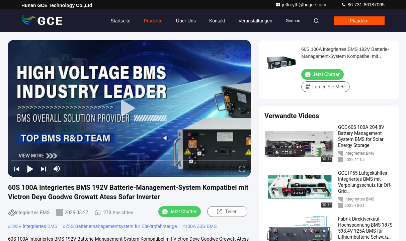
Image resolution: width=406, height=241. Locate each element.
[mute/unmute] (57, 169)
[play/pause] (30, 169)
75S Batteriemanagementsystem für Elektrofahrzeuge (121, 226)
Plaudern (359, 20)
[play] (129, 108)
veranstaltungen (255, 20)
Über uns (186, 20)
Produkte (153, 20)
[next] (43, 169)
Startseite (121, 20)
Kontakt (217, 20)
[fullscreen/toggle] (242, 169)
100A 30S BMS (201, 226)
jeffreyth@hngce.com (301, 4)
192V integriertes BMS (34, 226)
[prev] (16, 169)
